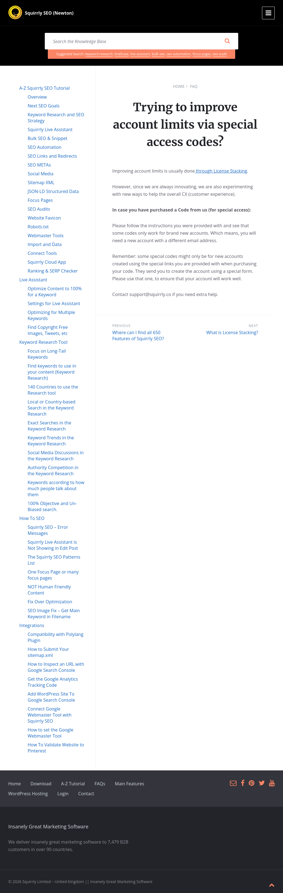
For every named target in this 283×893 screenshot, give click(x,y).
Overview (37, 97)
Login (63, 794)
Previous (121, 325)
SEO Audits (39, 209)
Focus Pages (40, 200)
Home (179, 86)
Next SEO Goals (43, 106)
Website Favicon (44, 218)
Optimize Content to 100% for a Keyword (55, 292)
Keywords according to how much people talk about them (56, 488)
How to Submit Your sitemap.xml (48, 652)
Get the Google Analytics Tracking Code (53, 682)
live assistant (140, 54)
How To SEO (31, 518)
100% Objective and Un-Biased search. (52, 506)
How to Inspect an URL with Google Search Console (56, 667)
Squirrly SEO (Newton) (49, 13)
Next (253, 325)
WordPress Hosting (28, 794)
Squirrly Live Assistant (50, 129)
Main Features (129, 784)
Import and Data (45, 244)
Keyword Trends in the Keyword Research (51, 441)
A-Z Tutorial (73, 784)
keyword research (99, 54)
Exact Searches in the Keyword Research (49, 426)
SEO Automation (44, 147)
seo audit (220, 54)
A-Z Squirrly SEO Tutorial (44, 88)
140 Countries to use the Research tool (53, 390)
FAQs (100, 784)
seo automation (178, 54)
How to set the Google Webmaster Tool (50, 733)
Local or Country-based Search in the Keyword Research (51, 408)
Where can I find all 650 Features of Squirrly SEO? (138, 335)
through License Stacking (221, 171)
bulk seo (158, 54)
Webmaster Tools (46, 236)
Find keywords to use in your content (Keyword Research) (52, 372)
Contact (86, 794)
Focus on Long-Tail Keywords (47, 354)
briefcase (122, 54)
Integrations (31, 625)
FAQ (193, 86)
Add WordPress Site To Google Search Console (51, 697)
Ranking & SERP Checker (53, 271)
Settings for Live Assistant (54, 303)
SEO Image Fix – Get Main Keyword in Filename (54, 613)
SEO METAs (39, 165)
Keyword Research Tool (43, 342)
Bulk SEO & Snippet (47, 138)
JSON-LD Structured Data (53, 191)
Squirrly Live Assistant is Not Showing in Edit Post (53, 545)
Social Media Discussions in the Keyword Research (56, 456)
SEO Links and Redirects (52, 156)
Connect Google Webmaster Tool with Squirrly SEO (49, 715)
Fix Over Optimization (50, 602)
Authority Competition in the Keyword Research (53, 470)
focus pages (202, 54)
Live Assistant (33, 280)
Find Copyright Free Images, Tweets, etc (48, 330)
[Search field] (141, 41)
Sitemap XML (41, 182)
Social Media (40, 174)
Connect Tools (42, 253)
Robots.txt (38, 227)
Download (40, 784)
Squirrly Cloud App (47, 262)
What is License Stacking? (232, 332)
